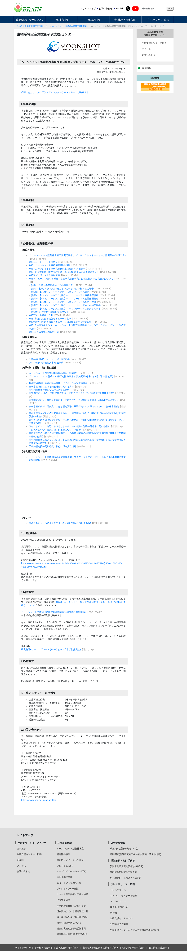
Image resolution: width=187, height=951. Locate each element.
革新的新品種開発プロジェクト (72, 905)
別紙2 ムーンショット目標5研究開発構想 (49, 265)
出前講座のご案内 (119, 924)
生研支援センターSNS (121, 918)
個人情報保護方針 (158, 947)
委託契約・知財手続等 (125, 19)
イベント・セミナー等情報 (123, 895)
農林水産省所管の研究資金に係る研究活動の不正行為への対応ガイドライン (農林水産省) (74, 406)
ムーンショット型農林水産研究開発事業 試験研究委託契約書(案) (53, 612)
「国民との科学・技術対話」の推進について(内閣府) (55, 429)
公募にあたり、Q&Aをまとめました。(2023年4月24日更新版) (60, 523)
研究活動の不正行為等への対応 (126, 877)
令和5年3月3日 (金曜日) (76, 699)
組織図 (20, 860)
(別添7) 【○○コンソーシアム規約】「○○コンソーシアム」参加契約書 (66, 305)
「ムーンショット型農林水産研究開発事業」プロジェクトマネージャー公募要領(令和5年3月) (77, 255)
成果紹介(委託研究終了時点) (124, 848)
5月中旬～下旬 (72, 709)
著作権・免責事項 (44, 947)
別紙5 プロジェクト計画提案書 (44, 275)
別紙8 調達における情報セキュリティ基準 (50, 318)
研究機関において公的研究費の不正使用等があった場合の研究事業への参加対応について (74, 400)
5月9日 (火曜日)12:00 (75, 706)
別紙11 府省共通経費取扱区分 (44, 332)
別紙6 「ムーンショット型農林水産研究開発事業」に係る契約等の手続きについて (71, 278)
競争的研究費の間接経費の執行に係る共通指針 (52, 446)
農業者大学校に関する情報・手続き (101, 947)
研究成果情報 (93, 19)
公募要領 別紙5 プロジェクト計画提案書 (49, 359)
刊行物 (113, 912)
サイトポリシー (23, 947)
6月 (66, 713)
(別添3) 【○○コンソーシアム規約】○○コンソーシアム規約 (60, 292)
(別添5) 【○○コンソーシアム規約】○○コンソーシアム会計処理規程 (64, 298)
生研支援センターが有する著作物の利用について (135, 930)
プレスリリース (118, 890)
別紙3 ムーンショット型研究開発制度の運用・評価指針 (57, 268)
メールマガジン (118, 901)
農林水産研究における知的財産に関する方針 (51, 386)
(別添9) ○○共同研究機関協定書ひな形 (50, 312)
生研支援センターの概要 (29, 854)
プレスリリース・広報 (157, 19)
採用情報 (146, 68)
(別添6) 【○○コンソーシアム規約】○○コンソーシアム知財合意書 (63, 302)
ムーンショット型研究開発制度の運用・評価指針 (53, 373)
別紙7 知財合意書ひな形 (41, 315)
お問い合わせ (23, 871)
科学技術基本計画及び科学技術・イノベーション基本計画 (58, 383)
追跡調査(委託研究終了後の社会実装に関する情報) (135, 854)
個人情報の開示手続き (133, 947)
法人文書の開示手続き (67, 947)
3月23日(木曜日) (72, 703)
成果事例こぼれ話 (119, 907)
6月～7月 (69, 716)
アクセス (21, 865)
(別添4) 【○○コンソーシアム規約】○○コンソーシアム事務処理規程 (64, 295)
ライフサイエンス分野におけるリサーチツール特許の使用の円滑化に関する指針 (69, 426)
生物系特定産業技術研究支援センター (33, 26)
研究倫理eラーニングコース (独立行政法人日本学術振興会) (51, 649)
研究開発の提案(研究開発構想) (72, 934)
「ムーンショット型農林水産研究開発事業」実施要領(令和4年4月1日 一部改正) (71, 376)
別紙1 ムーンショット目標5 (43, 262)
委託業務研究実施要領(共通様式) (126, 866)
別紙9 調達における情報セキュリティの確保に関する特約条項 (60, 322)
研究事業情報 (61, 19)
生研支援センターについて (29, 19)
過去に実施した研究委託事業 (71, 928)
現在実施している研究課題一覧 (72, 911)
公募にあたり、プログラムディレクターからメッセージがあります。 (56, 92)
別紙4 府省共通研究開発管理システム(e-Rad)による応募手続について (64, 272)
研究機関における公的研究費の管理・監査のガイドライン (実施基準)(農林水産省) (71, 393)
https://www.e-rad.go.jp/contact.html (38, 800)
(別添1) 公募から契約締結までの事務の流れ (53, 285)
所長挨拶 (21, 848)
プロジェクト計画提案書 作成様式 (46, 362)
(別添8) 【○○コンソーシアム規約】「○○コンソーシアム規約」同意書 (66, 308)
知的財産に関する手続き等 (123, 872)
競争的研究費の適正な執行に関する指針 (49, 389)
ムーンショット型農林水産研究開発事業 (69, 26)
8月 (66, 719)
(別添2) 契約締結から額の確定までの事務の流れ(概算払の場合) (62, 288)
